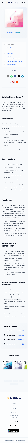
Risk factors (9, 50)
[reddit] (17, 82)
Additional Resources (11, 64)
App (14, 405)
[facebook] (15, 76)
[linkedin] (22, 76)
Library (14, 403)
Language (22, 2)
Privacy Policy (14, 417)
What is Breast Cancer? (12, 47)
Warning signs (10, 53)
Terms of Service (14, 415)
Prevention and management (13, 58)
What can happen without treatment (15, 61)
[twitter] (19, 76)
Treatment (9, 56)
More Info (21, 331)
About (14, 408)
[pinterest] (13, 82)
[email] (8, 76)
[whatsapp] (11, 76)
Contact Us (14, 412)
